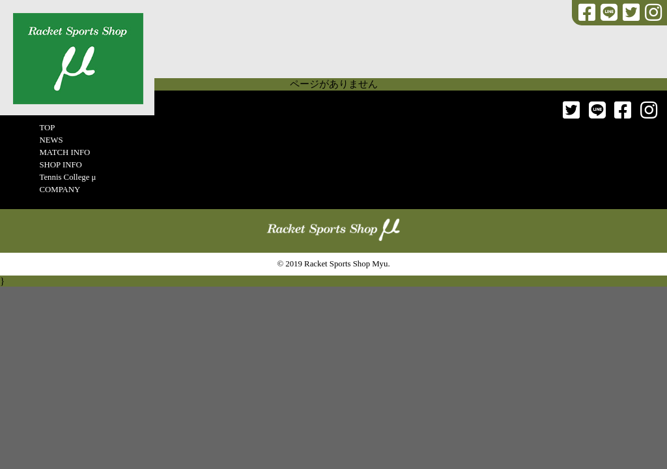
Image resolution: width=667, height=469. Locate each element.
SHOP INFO (60, 164)
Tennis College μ (67, 177)
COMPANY (59, 189)
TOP (47, 127)
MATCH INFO (64, 152)
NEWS (51, 140)
